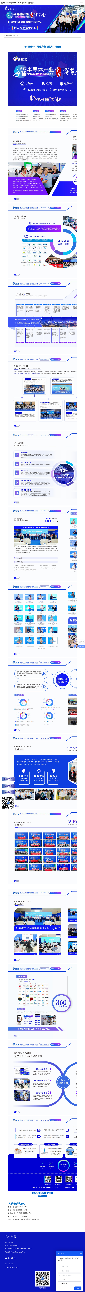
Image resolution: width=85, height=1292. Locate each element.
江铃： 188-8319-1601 (11, 1267)
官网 (9, 36)
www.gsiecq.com (20, 1216)
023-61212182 (9, 1242)
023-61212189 (9, 1264)
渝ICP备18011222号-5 (18, 1252)
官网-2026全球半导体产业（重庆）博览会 (17, 3)
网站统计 (8, 1252)
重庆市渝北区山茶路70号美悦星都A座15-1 (18, 1249)
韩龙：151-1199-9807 (11, 1245)
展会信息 (15, 36)
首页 (5, 36)
